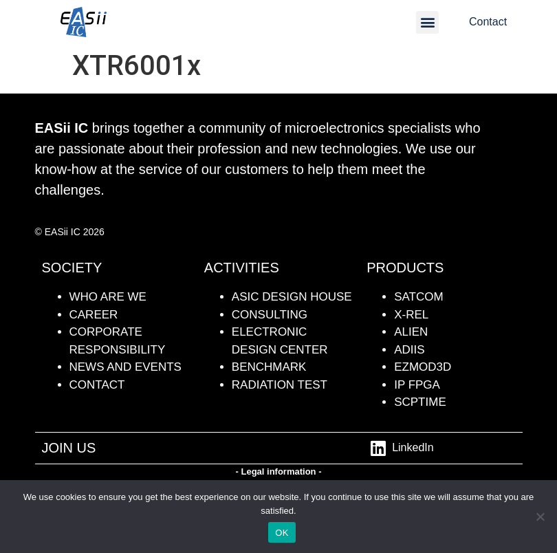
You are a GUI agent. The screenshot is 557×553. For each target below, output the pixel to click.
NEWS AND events (125, 366)
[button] (427, 22)
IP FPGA (417, 384)
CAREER (93, 314)
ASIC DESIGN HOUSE (292, 296)
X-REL (411, 314)
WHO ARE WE (107, 296)
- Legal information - (279, 471)
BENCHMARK (269, 366)
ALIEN (411, 331)
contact (97, 384)
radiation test (279, 384)
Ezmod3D (422, 366)
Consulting (269, 314)
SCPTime (420, 402)
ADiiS (409, 349)
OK (281, 533)
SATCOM (418, 296)
